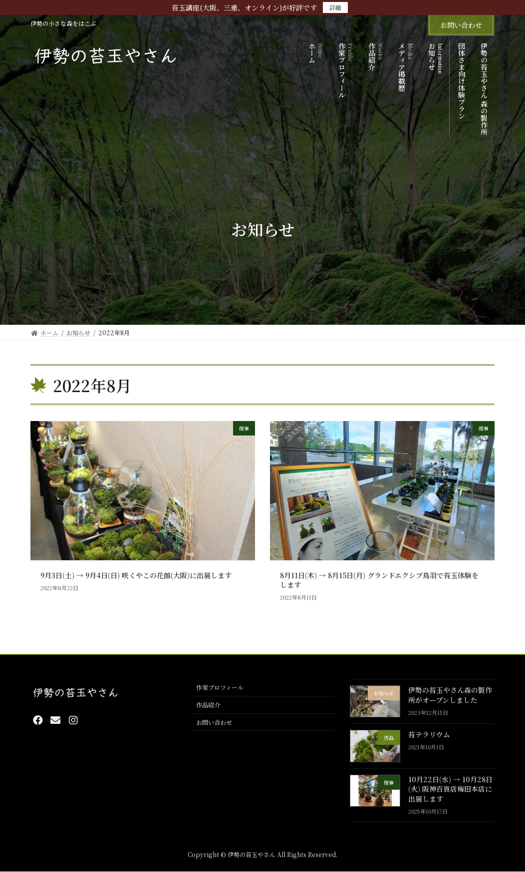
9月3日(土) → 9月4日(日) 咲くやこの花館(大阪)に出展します (136, 575)
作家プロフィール (220, 687)
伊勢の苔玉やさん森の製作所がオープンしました (450, 695)
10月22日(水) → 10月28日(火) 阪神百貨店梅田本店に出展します (450, 789)
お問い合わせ (461, 25)
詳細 (335, 7)
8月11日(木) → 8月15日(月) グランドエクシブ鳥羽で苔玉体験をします (379, 580)
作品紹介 (208, 705)
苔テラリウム (429, 735)
